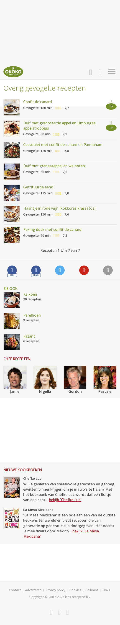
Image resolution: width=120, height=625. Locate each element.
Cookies (75, 590)
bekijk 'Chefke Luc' (65, 499)
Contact (15, 590)
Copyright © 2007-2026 (46, 597)
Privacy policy (55, 590)
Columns (91, 590)
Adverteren (33, 590)
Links (106, 590)
